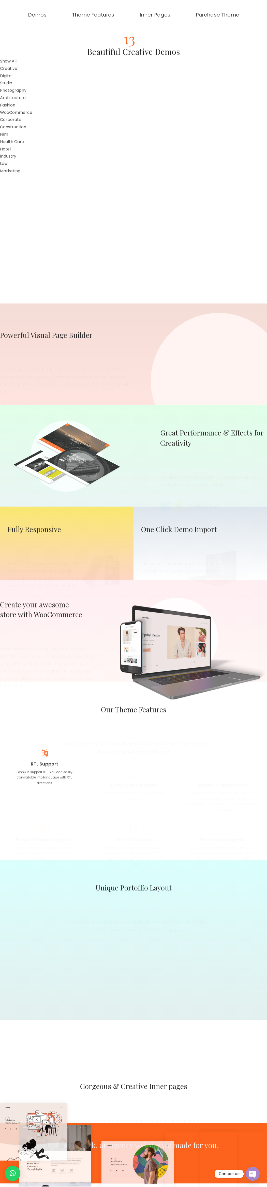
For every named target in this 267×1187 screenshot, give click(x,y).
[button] (12, 1173)
